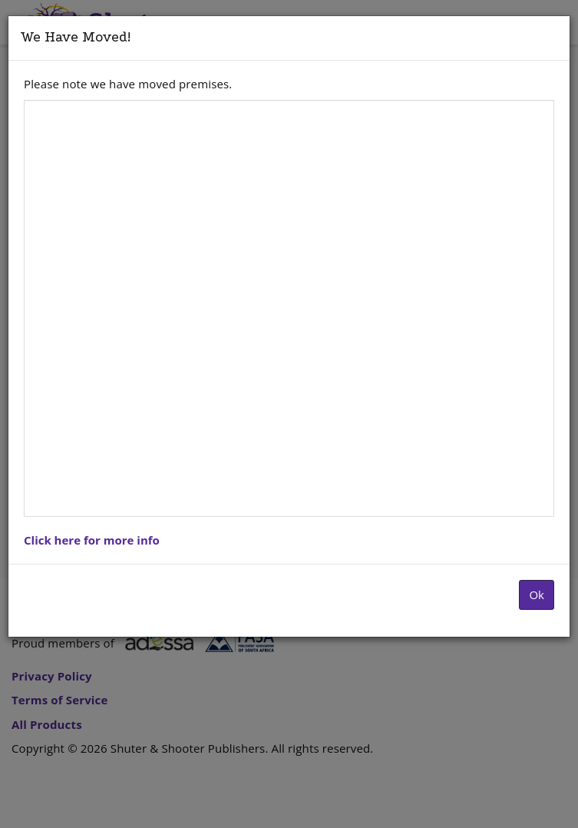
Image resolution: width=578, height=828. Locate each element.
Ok (536, 594)
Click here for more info (92, 540)
